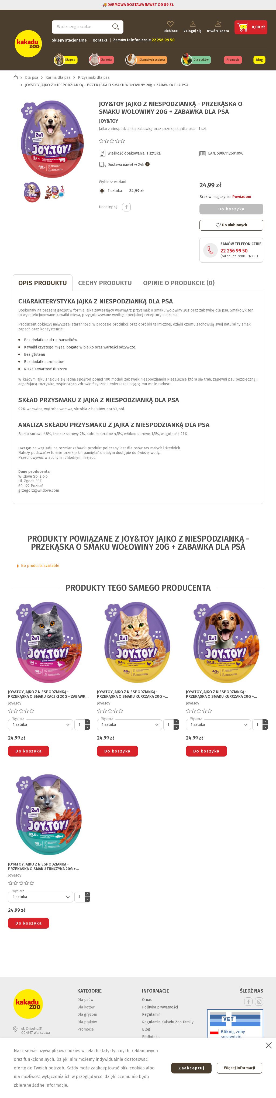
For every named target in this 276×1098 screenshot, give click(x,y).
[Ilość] (79, 723)
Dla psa (70, 59)
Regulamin (151, 1013)
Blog (259, 59)
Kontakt (100, 39)
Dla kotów (86, 1006)
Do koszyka (231, 207)
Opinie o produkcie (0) (179, 281)
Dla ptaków (201, 59)
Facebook (248, 1000)
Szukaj (114, 25)
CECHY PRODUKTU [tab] (105, 281)
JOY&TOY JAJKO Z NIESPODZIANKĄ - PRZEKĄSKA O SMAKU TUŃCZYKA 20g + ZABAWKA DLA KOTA (42, 865)
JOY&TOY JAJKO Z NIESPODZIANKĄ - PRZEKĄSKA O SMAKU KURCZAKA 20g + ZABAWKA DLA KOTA (131, 693)
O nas (147, 998)
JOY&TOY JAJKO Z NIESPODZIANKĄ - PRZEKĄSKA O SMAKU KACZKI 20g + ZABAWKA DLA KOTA (48, 693)
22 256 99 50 (234, 249)
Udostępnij (126, 205)
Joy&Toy (108, 120)
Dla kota (106, 59)
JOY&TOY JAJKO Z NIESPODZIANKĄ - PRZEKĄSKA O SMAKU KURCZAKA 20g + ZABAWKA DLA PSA (220, 693)
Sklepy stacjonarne (69, 39)
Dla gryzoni (87, 1013)
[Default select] (40, 723)
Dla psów (85, 998)
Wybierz (18, 717)
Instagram (259, 1000)
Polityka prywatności (160, 1006)
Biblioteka (151, 1035)
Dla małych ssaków (152, 59)
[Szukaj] (87, 26)
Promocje (233, 59)
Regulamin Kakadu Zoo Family (168, 1020)
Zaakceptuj (189, 1068)
